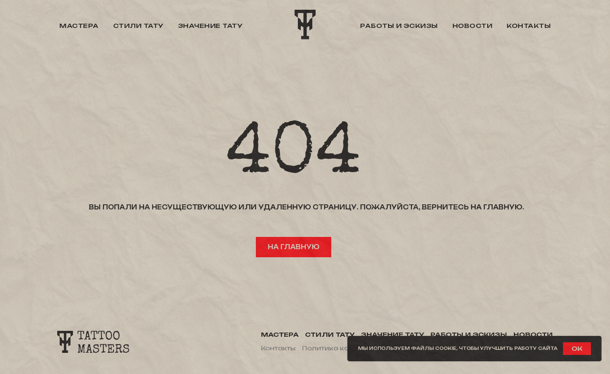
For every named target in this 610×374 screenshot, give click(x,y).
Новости (472, 25)
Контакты (529, 25)
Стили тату (138, 25)
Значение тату (210, 25)
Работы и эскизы (399, 25)
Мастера (79, 25)
